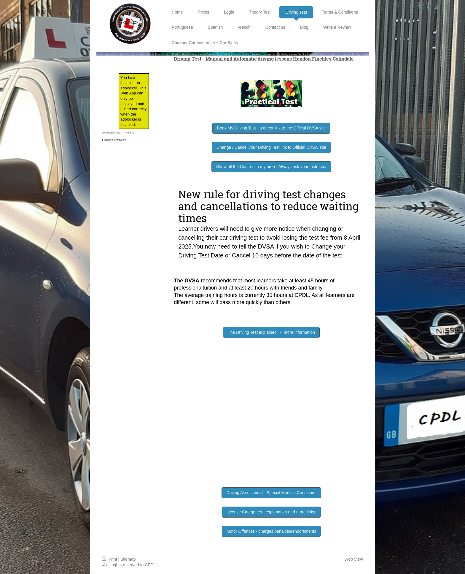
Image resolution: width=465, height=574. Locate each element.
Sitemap (128, 559)
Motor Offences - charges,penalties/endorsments (271, 531)
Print (110, 559)
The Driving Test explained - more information (271, 332)
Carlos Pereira (114, 140)
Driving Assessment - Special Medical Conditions (271, 492)
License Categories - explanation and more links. (271, 512)
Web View (353, 559)
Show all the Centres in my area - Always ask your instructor (271, 166)
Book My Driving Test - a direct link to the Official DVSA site (271, 128)
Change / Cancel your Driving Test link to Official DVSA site (271, 147)
